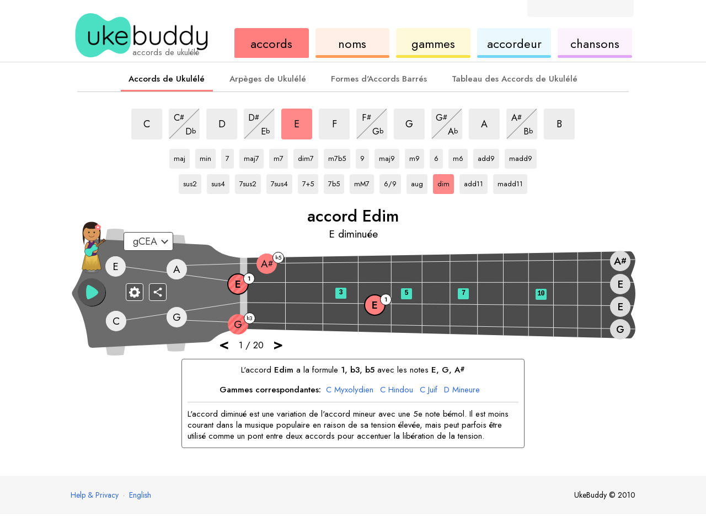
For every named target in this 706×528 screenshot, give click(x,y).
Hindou (396, 390)
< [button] (224, 344)
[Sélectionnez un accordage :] (148, 241)
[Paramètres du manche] (134, 292)
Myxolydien (349, 390)
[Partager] (158, 292)
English (140, 494)
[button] (91, 292)
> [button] (278, 344)
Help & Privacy (95, 494)
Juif (428, 390)
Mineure (462, 390)
